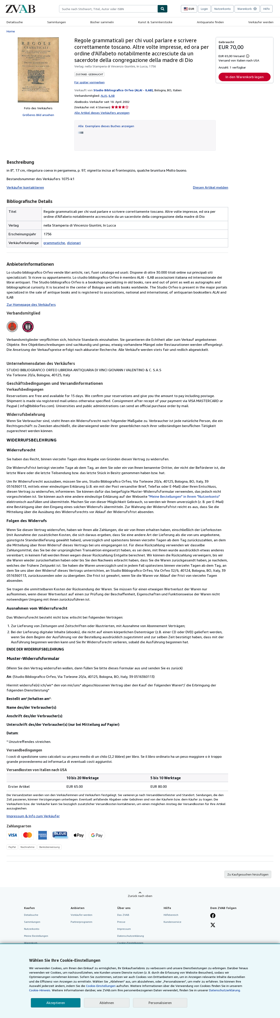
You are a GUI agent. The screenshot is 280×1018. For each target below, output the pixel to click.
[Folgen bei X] (212, 925)
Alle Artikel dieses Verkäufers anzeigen (102, 112)
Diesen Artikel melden (210, 187)
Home (11, 31)
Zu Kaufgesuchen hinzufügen (247, 874)
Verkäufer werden (260, 22)
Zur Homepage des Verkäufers (31, 304)
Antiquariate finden (210, 22)
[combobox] (108, 8)
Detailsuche (15, 22)
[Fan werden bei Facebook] (212, 916)
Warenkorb (30, 942)
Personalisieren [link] (160, 1003)
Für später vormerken (89, 82)
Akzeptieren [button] (55, 1003)
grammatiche (54, 243)
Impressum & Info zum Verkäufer (33, 816)
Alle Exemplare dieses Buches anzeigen (106, 126)
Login (204, 9)
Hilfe (266, 9)
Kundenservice (172, 921)
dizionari (74, 243)
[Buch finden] (162, 8)
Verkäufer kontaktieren (25, 187)
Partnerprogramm (81, 921)
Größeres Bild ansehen (38, 115)
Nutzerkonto (222, 9)
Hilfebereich (171, 914)
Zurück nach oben (140, 896)
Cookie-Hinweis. (40, 990)
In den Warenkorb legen (245, 77)
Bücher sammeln (102, 22)
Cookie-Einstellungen (101, 986)
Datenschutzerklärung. (225, 990)
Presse (121, 921)
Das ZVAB (123, 914)
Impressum (124, 928)
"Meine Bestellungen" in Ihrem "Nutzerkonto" (184, 496)
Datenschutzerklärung (130, 935)
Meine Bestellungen (36, 935)
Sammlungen (56, 22)
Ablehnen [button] (107, 1003)
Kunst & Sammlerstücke (155, 22)
